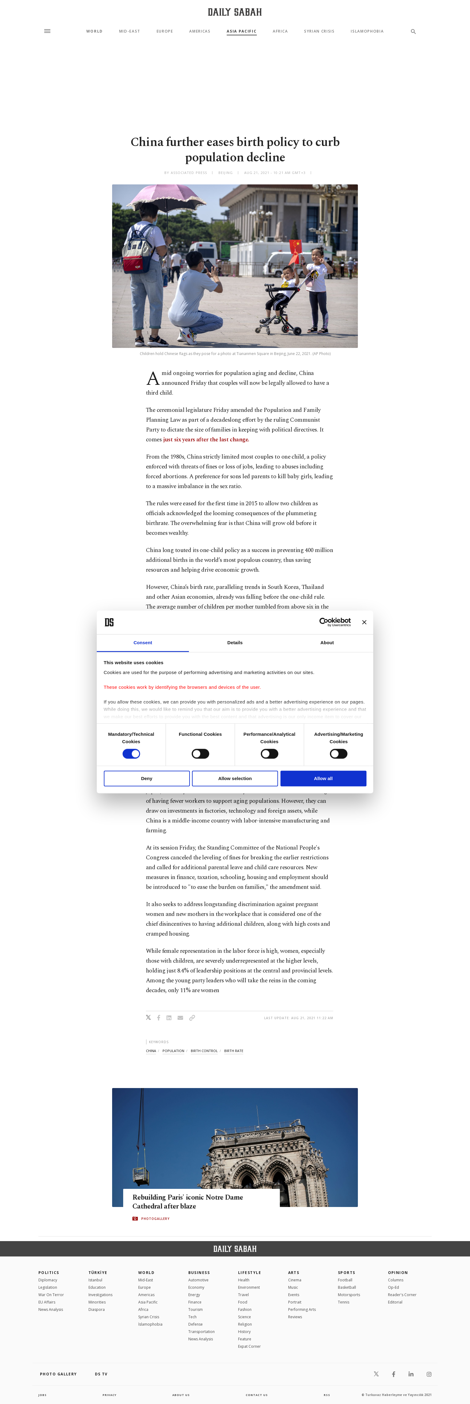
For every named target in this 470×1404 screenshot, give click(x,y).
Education (97, 1287)
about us (181, 1395)
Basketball (347, 1287)
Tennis (343, 1302)
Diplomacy (47, 1280)
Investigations (100, 1294)
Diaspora (96, 1309)
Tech (192, 1316)
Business (199, 1272)
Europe (165, 31)
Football (345, 1280)
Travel (243, 1294)
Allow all (323, 778)
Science (244, 1316)
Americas (199, 31)
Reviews (295, 1316)
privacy (109, 1395)
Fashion (245, 1309)
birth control (204, 1050)
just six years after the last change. (206, 439)
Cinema (294, 1280)
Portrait (294, 1302)
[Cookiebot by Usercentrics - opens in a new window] (324, 622)
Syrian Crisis (319, 31)
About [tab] (327, 642)
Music (293, 1287)
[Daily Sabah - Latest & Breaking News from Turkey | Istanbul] (235, 12)
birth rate (233, 1050)
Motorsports (349, 1294)
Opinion (398, 1272)
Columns (395, 1280)
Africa (280, 31)
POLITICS (48, 1272)
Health (243, 1280)
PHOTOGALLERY (155, 1219)
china (151, 1050)
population (173, 1050)
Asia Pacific (242, 31)
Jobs (42, 1395)
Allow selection (235, 778)
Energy (194, 1294)
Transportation (201, 1331)
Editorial (395, 1302)
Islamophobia (367, 31)
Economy (196, 1287)
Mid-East (129, 31)
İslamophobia (150, 1324)
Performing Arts (302, 1309)
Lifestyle (249, 1272)
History (244, 1331)
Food (242, 1302)
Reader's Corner (402, 1294)
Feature (244, 1339)
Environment (249, 1287)
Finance (195, 1302)
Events (293, 1294)
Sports (346, 1272)
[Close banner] (364, 622)
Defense (195, 1324)
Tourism (195, 1309)
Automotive (198, 1280)
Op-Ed (393, 1287)
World (94, 31)
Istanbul (95, 1280)
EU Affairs (46, 1302)
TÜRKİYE (98, 1272)
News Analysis (50, 1309)
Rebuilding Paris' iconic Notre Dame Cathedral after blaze (193, 1202)
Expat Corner (249, 1346)
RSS (326, 1395)
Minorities (97, 1302)
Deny (146, 778)
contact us (257, 1395)
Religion (245, 1324)
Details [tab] (235, 642)
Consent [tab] (143, 642)
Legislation (47, 1287)
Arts (294, 1272)
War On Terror (51, 1294)
